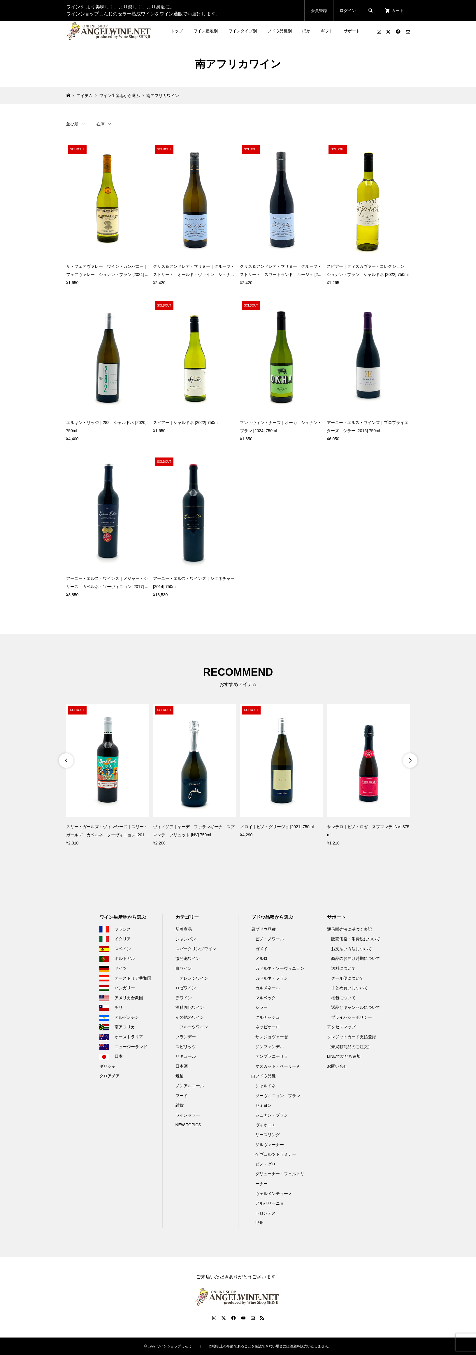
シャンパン (185, 939)
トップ (177, 31)
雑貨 (179, 1105)
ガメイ (261, 948)
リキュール (185, 1056)
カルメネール (267, 988)
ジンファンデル (269, 1046)
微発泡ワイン (187, 958)
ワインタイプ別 (242, 31)
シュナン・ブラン (271, 1115)
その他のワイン (189, 1017)
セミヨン (263, 1105)
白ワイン (183, 968)
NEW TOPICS (188, 1124)
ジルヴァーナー (269, 1144)
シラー (261, 1007)
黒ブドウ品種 (263, 929)
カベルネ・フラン (271, 978)
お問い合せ (337, 1066)
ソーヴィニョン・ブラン (277, 1095)
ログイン (348, 10)
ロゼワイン (185, 988)
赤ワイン (183, 997)
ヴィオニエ (265, 1124)
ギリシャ (107, 1066)
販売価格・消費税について (355, 939)
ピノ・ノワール (269, 939)
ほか (306, 31)
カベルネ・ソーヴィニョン (279, 968)
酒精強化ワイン (189, 1007)
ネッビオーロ (267, 1027)
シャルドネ (265, 1085)
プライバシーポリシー (351, 1017)
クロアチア (109, 1076)
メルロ (261, 958)
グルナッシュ (267, 1017)
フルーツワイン (194, 1027)
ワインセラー (187, 1115)
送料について (343, 968)
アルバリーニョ (269, 1203)
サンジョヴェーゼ (271, 1036)
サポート (352, 31)
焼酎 (179, 1076)
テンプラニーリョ (271, 1056)
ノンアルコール (189, 1085)
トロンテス (265, 1213)
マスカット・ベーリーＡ (277, 1066)
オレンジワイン (194, 978)
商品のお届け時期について (355, 958)
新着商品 (183, 929)
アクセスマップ (341, 1027)
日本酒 (181, 1066)
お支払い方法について (351, 948)
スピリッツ (185, 1046)
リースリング (267, 1134)
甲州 (259, 1222)
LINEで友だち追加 (344, 1056)
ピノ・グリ (265, 1164)
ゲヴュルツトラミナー (275, 1154)
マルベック (265, 997)
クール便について (347, 978)
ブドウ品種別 (279, 31)
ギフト (327, 31)
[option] (107, 775)
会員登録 (319, 10)
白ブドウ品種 (263, 1076)
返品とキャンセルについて (355, 1007)
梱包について (343, 997)
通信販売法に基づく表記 (349, 929)
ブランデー (185, 1036)
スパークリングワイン (195, 948)
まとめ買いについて (349, 988)
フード (181, 1095)
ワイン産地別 (205, 31)
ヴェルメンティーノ (273, 1193)
